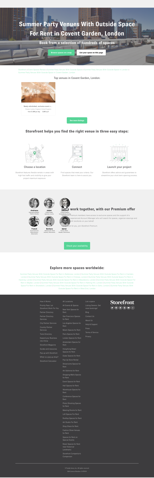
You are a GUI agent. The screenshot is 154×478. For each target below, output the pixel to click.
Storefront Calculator (48, 361)
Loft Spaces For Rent (71, 415)
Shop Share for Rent (70, 427)
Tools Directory (46, 334)
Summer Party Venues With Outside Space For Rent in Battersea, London (50, 274)
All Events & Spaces (70, 306)
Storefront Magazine (48, 345)
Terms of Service (91, 333)
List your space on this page (91, 52)
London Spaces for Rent (72, 339)
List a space (90, 302)
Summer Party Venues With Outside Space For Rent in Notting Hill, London (72, 283)
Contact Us (89, 317)
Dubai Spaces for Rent (71, 356)
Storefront (22, 69)
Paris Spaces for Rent (71, 334)
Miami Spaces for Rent (71, 331)
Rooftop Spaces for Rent (72, 419)
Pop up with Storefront (48, 353)
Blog (87, 313)
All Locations (68, 302)
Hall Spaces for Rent (71, 386)
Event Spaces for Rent (71, 382)
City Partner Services (48, 324)
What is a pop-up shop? (49, 358)
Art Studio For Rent (70, 423)
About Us (89, 321)
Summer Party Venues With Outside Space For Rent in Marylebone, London (65, 280)
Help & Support (91, 325)
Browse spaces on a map (61, 52)
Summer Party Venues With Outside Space (64, 69)
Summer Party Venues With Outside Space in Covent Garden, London (46, 72)
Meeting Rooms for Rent (72, 411)
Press (87, 329)
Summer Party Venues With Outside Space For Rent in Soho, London (81, 286)
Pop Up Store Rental (70, 360)
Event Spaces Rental (36, 69)
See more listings (77, 120)
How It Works (45, 302)
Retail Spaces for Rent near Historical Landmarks (71, 447)
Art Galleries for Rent (71, 371)
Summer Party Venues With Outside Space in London (106, 69)
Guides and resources (48, 349)
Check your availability (77, 246)
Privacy (88, 337)
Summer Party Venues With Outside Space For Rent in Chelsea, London (58, 277)
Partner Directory (46, 313)
